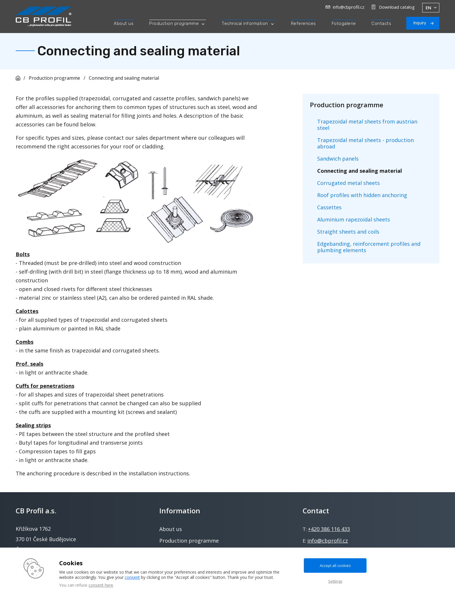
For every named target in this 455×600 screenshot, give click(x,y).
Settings (335, 581)
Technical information (245, 23)
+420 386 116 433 (329, 529)
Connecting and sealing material (124, 78)
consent (132, 577)
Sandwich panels (338, 158)
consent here (101, 585)
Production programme (174, 23)
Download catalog (397, 7)
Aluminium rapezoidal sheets (353, 219)
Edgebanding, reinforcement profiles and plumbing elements (368, 247)
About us (123, 23)
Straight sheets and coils (348, 231)
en (428, 8)
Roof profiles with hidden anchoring (362, 195)
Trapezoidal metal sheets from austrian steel (367, 124)
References (303, 23)
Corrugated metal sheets (348, 182)
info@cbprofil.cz (348, 7)
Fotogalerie (344, 23)
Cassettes (329, 207)
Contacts (381, 23)
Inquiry (420, 23)
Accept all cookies (335, 565)
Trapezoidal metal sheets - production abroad (365, 143)
